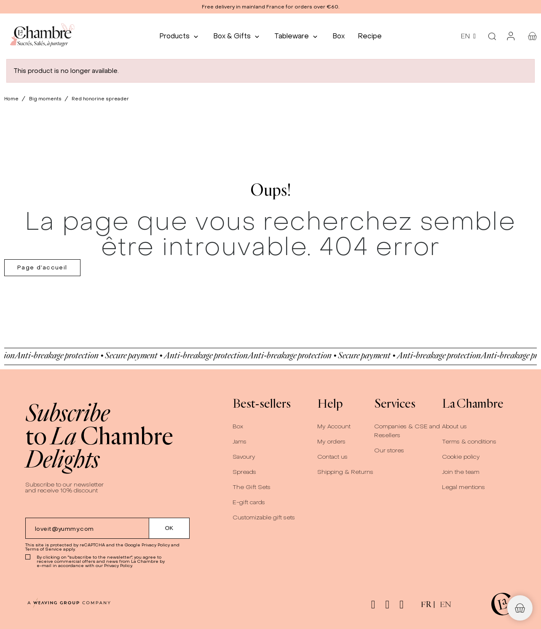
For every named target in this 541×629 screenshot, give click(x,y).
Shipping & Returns (345, 472)
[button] (270, 6)
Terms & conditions (469, 441)
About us (454, 426)
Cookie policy (461, 456)
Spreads (244, 472)
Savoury (244, 456)
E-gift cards (249, 502)
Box (238, 426)
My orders (331, 441)
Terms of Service (43, 549)
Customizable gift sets (264, 517)
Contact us (332, 456)
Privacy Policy (156, 545)
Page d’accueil (42, 267)
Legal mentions (463, 487)
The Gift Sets (251, 487)
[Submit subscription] (169, 528)
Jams (239, 441)
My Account (334, 426)
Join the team (460, 472)
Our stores (389, 450)
